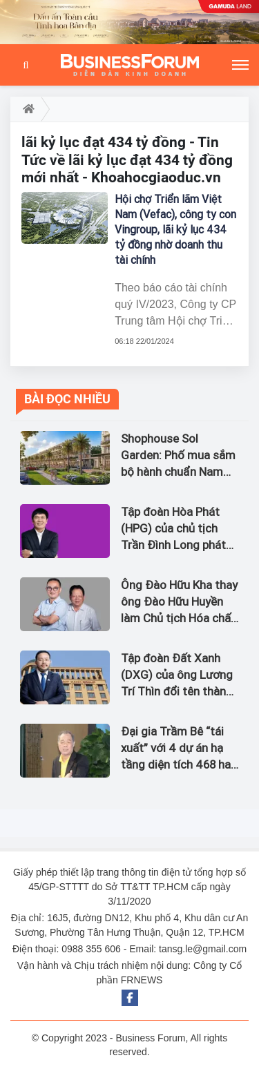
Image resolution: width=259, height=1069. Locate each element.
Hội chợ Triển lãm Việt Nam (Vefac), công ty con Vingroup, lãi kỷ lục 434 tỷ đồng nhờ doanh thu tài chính (175, 230)
